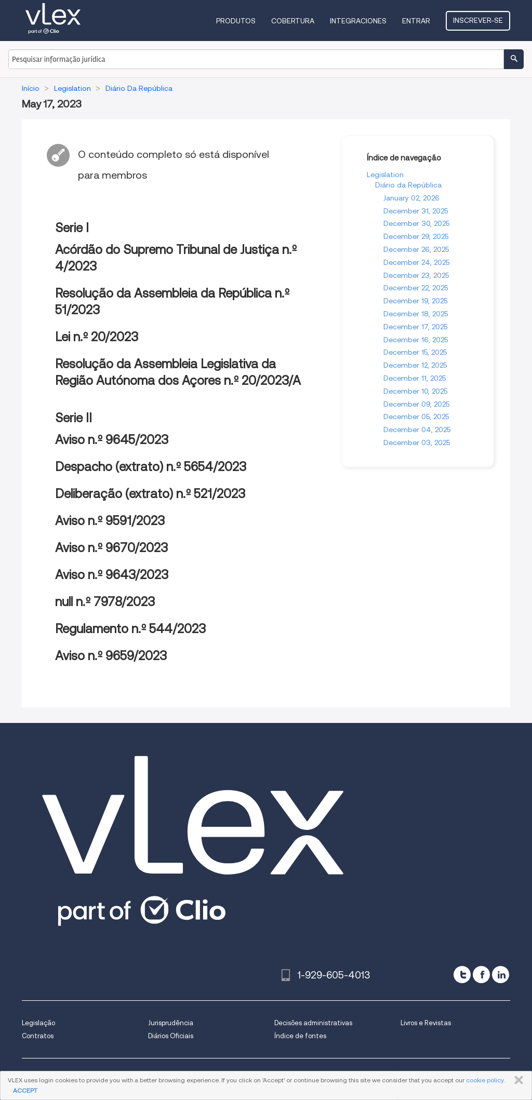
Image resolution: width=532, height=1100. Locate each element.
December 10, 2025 (415, 391)
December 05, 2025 (416, 416)
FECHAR (517, 1080)
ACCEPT (25, 1090)
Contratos (38, 1036)
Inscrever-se (478, 20)
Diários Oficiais (170, 1036)
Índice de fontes (300, 1036)
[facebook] (481, 974)
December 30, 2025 (416, 223)
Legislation (385, 174)
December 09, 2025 (416, 404)
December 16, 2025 (415, 340)
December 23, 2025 (416, 275)
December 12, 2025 (415, 365)
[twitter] (462, 974)
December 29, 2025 (415, 236)
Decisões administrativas (313, 1023)
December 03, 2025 (416, 442)
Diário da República (408, 185)
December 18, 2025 (415, 314)
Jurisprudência (170, 1023)
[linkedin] (500, 974)
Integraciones (358, 21)
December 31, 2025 (415, 211)
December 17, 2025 (415, 327)
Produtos (236, 21)
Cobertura (292, 21)
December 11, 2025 (414, 378)
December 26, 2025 (416, 249)
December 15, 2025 (415, 352)
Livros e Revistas (426, 1023)
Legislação (38, 1023)
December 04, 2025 (416, 429)
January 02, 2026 (411, 198)
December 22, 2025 (415, 288)
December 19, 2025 (415, 301)
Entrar (416, 21)
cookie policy (484, 1080)
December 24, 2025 (416, 262)
